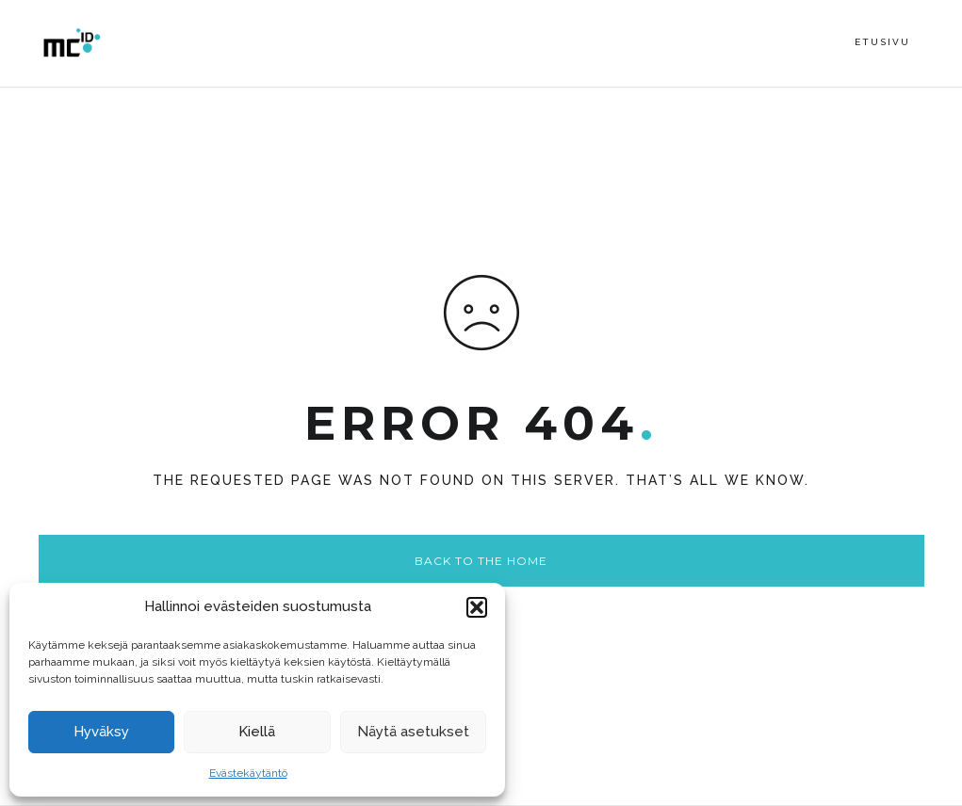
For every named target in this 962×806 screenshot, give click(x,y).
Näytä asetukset (413, 731)
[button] (476, 607)
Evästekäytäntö (248, 773)
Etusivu (882, 42)
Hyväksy (101, 731)
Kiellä (256, 731)
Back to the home (481, 561)
